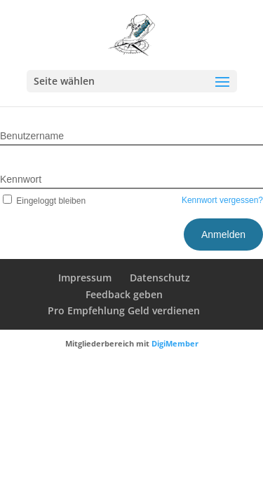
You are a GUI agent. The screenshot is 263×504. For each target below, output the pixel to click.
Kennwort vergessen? (222, 200)
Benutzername (32, 135)
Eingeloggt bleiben (43, 201)
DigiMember (174, 343)
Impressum (85, 277)
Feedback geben (124, 294)
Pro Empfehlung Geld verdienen (124, 310)
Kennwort (20, 179)
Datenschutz (160, 277)
